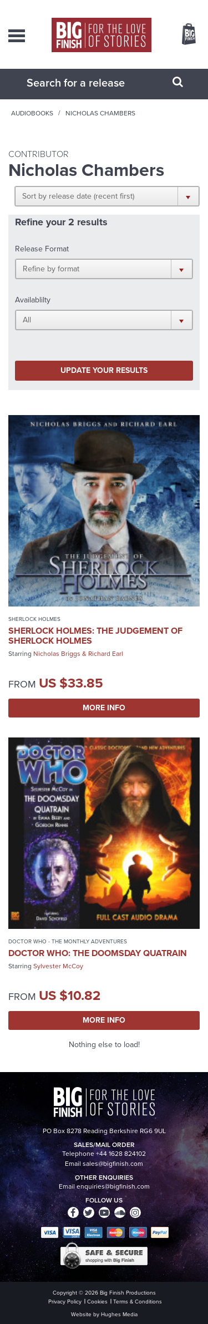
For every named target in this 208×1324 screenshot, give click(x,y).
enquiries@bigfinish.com (113, 1186)
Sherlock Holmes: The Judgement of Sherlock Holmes (95, 635)
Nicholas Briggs (56, 654)
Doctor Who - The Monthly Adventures (67, 941)
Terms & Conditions (137, 1301)
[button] (107, 196)
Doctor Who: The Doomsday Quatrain (97, 953)
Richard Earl (105, 654)
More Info (104, 708)
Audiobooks (32, 113)
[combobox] (90, 83)
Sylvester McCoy (58, 966)
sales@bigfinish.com (113, 1164)
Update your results (104, 370)
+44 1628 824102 (121, 1154)
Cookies (97, 1301)
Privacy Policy (65, 1301)
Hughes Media (119, 1314)
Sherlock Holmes (34, 619)
